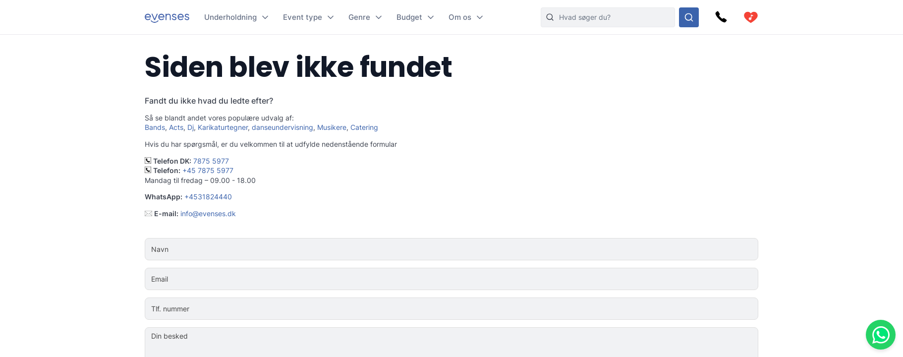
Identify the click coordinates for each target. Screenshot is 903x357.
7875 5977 (211, 161)
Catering (364, 127)
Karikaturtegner (223, 127)
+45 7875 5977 (207, 170)
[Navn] (481, 249)
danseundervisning (282, 127)
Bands (155, 127)
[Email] (481, 279)
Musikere (331, 127)
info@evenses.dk (208, 213)
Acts (176, 127)
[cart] (750, 17)
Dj (190, 127)
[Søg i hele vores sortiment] (689, 17)
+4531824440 (208, 196)
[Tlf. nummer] (481, 308)
